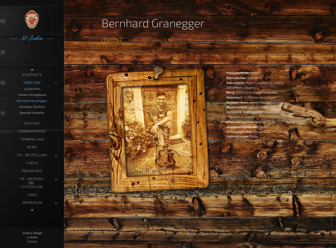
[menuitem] (32, 74)
